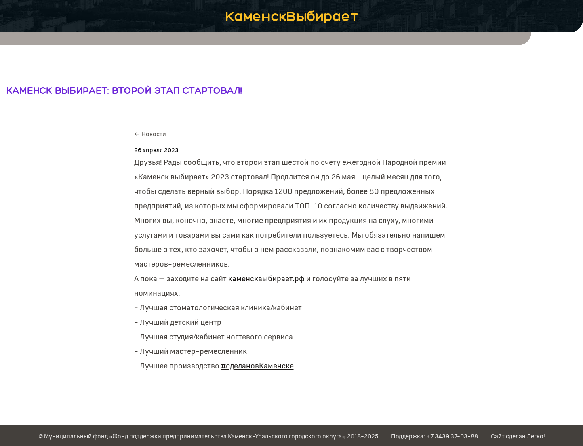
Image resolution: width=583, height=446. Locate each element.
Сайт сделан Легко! (518, 436)
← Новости (150, 134)
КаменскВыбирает (291, 16)
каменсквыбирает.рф (266, 279)
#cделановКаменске (257, 366)
